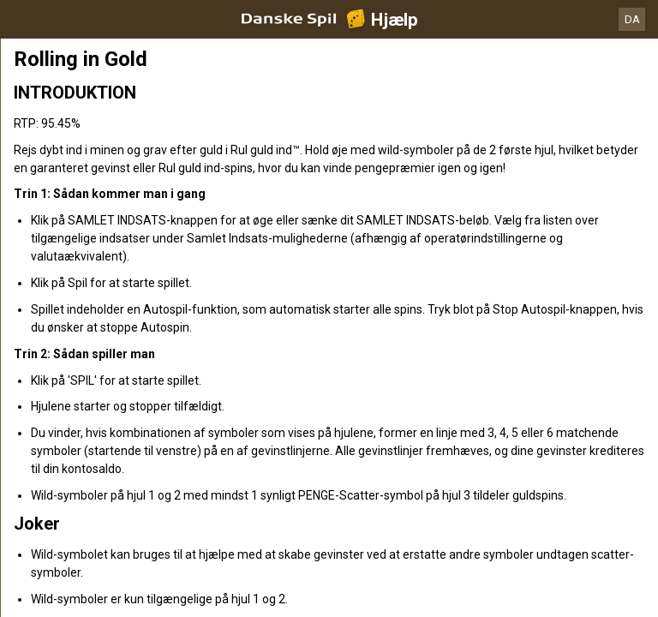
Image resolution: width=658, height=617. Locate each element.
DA (632, 19)
